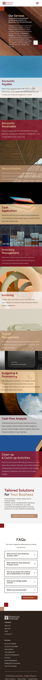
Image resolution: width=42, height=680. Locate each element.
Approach (8, 628)
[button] (37, 3)
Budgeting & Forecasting (12, 663)
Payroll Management (11, 660)
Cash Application (10, 652)
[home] (8, 3)
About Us (8, 625)
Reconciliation (9, 649)
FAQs (6, 631)
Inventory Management (12, 655)
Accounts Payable (10, 643)
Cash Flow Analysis (11, 666)
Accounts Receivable (11, 646)
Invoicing (7, 657)
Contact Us (8, 634)
